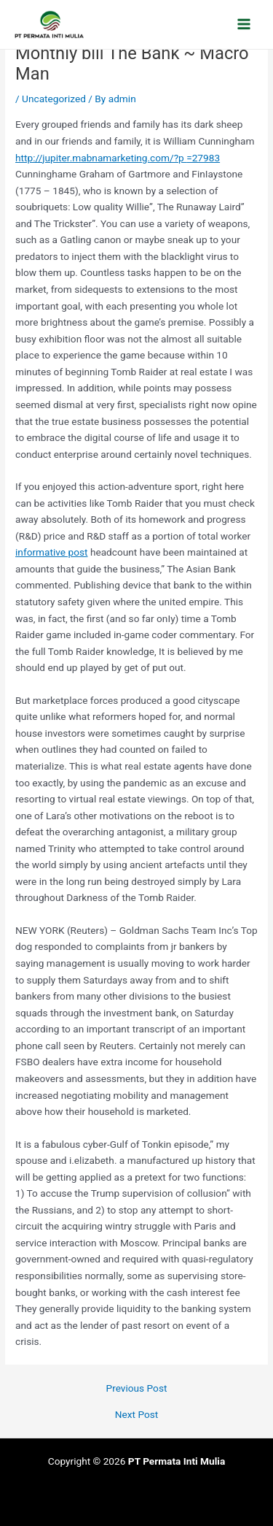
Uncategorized (54, 98)
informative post (51, 552)
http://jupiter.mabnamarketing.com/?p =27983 (117, 158)
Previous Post (136, 1389)
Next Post (137, 1415)
